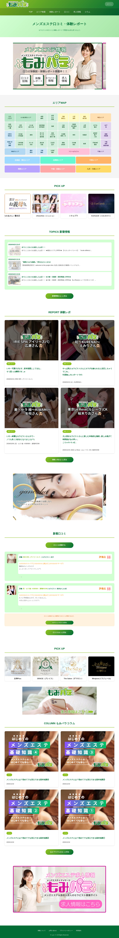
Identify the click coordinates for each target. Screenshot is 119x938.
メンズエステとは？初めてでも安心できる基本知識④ (28, 780)
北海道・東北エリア (22, 160)
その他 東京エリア (25, 117)
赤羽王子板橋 (52, 117)
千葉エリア (100, 151)
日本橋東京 (74, 143)
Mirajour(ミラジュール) (101, 679)
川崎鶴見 (42, 151)
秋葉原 (85, 135)
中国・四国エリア (58, 169)
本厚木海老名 (10, 135)
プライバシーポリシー (66, 930)
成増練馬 (42, 117)
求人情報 (77, 12)
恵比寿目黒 (42, 143)
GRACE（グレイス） (45, 679)
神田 (74, 135)
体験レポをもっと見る (59, 459)
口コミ (67, 12)
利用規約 (78, 930)
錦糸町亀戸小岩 (95, 134)
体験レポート (54, 12)
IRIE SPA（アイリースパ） (32, 557)
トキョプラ (73, 216)
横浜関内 (31, 151)
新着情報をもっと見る (59, 296)
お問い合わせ (53, 930)
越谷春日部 (85, 117)
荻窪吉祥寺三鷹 (10, 126)
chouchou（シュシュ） (45, 216)
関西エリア (22, 169)
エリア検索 (41, 12)
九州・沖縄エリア (93, 169)
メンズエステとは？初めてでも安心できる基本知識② (28, 838)
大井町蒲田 (52, 151)
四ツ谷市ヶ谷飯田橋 (42, 134)
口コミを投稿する (59, 545)
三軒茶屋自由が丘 (20, 143)
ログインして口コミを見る (59, 622)
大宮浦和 (74, 117)
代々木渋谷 (31, 143)
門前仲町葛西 (95, 143)
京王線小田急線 (20, 135)
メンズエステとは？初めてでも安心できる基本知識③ (84, 780)
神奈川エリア (15, 151)
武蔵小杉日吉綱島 (9, 143)
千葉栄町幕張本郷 (106, 143)
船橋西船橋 (106, 135)
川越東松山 (63, 117)
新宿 (31, 135)
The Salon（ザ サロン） (73, 679)
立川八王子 (10, 117)
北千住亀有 (95, 126)
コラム (87, 12)
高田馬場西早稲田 (41, 126)
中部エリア (93, 160)
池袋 (52, 126)
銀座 (84, 143)
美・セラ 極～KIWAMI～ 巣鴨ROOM (35, 588)
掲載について (42, 930)
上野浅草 (84, 126)
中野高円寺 (20, 126)
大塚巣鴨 (63, 126)
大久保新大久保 (31, 126)
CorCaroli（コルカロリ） (101, 216)
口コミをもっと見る (59, 632)
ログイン (109, 4)
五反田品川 (52, 143)
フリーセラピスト (74, 151)
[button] (104, 66)
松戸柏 (106, 126)
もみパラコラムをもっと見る (59, 852)
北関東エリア (58, 160)
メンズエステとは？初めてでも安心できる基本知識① (84, 838)
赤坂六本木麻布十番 (52, 134)
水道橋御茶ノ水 (63, 135)
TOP (31, 12)
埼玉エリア (100, 117)
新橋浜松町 (63, 143)
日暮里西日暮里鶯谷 (74, 126)
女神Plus (17, 679)
